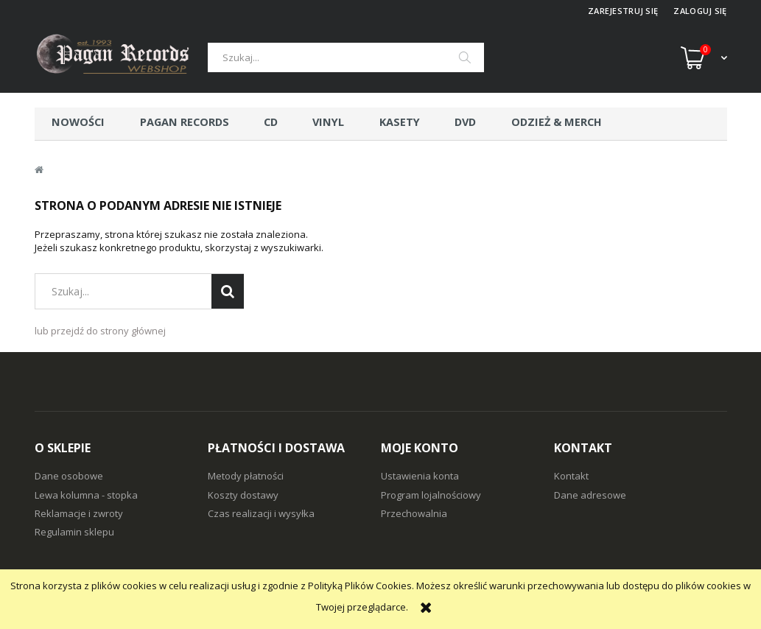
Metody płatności (246, 475)
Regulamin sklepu (74, 531)
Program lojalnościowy (431, 495)
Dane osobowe (69, 475)
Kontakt (571, 475)
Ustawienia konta (420, 475)
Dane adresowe (590, 495)
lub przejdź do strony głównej (100, 330)
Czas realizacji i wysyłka (261, 513)
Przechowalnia (414, 513)
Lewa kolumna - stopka (86, 495)
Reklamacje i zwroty (79, 513)
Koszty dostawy (243, 495)
